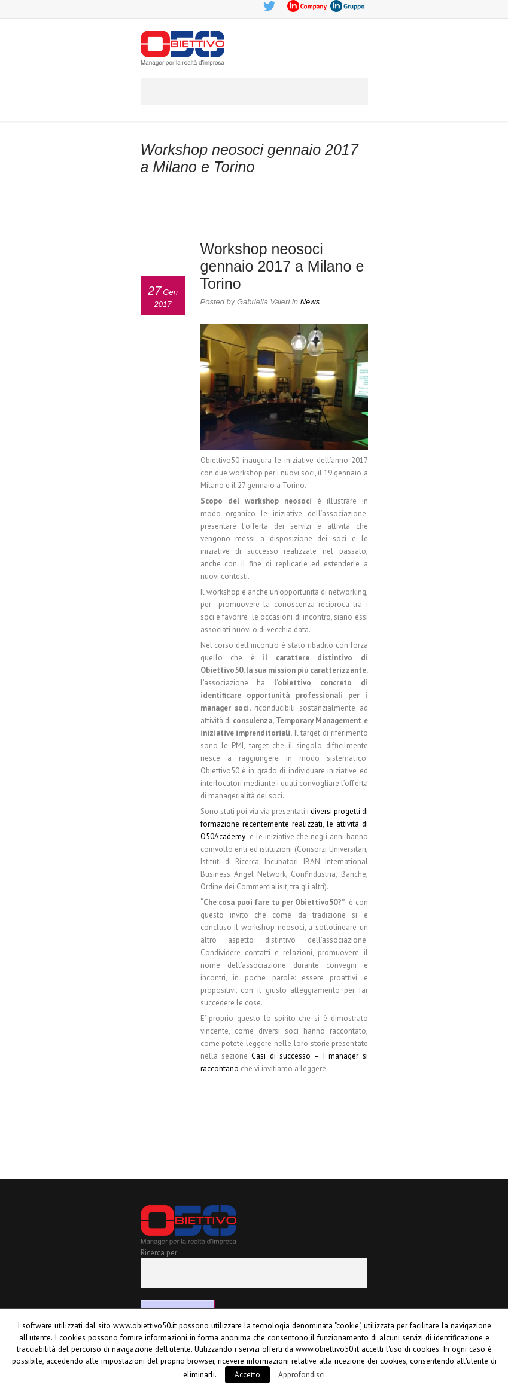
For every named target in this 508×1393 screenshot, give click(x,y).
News (310, 301)
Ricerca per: (159, 1253)
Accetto (247, 1375)
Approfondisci (301, 1374)
